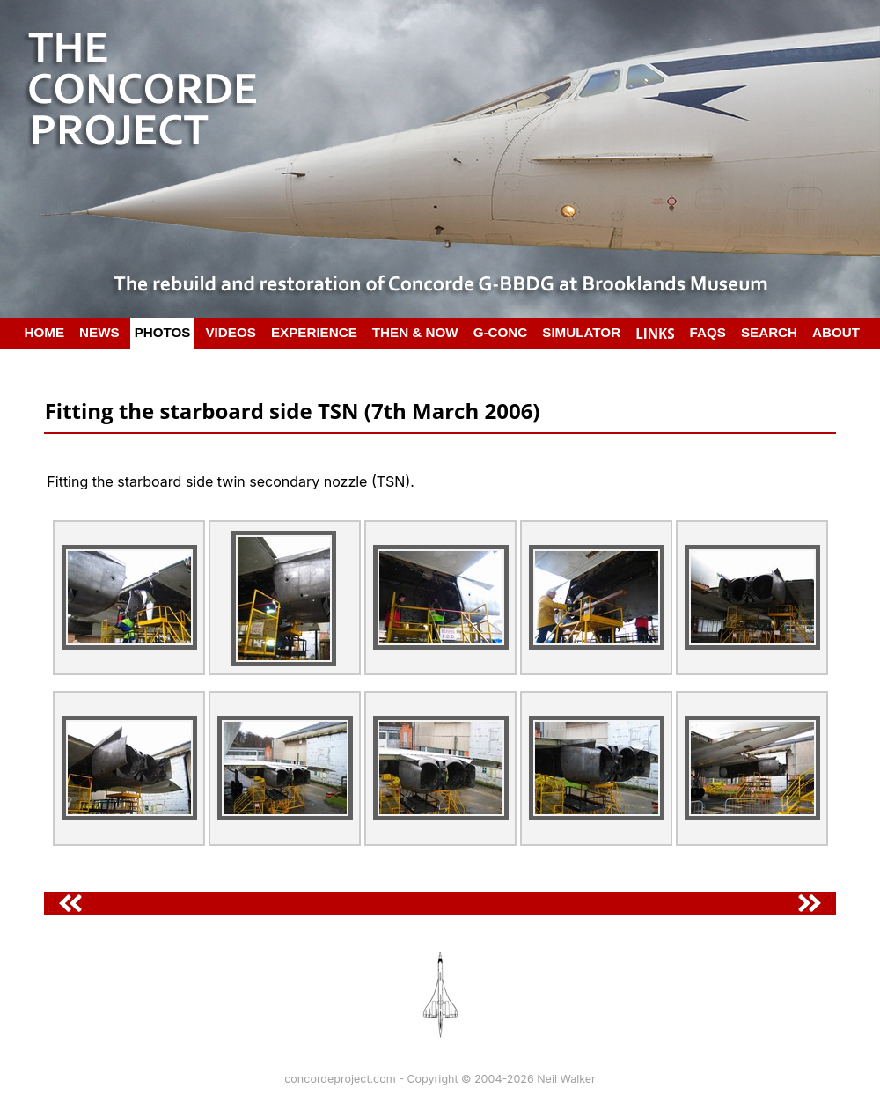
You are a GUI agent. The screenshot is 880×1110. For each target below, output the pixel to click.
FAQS (708, 332)
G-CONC (500, 332)
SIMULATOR (581, 332)
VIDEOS (230, 332)
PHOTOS (163, 332)
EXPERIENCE (314, 332)
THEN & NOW (415, 332)
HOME (45, 332)
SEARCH (769, 332)
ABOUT (836, 332)
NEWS (99, 332)
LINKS (654, 333)
